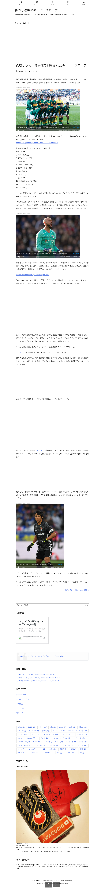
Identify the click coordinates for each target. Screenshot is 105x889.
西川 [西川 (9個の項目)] (71, 753)
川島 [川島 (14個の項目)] (73, 749)
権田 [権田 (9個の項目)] (59, 753)
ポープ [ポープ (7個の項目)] (21, 749)
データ (20, 708)
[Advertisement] (52, 42)
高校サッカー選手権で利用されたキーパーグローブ (51, 65)
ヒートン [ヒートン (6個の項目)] (83, 742)
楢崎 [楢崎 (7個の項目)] (47, 753)
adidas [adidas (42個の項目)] (21, 727)
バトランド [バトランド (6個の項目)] (71, 742)
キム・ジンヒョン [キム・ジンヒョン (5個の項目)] (51, 734)
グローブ (34, 71)
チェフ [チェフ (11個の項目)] (44, 738)
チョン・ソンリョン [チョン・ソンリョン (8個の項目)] (62, 738)
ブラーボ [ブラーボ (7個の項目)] (69, 745)
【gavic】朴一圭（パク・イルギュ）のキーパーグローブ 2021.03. (38, 678)
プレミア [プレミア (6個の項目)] (81, 745)
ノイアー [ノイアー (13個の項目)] (47, 742)
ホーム (19, 23)
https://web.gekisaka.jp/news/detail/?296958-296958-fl (37, 143)
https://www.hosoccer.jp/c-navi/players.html (32, 275)
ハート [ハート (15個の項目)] (59, 742)
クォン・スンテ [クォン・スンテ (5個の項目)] (67, 734)
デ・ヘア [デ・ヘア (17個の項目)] (80, 738)
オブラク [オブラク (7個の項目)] (46, 731)
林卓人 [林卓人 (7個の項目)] (21, 753)
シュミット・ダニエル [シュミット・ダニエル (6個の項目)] (26, 738)
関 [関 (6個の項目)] (82, 753)
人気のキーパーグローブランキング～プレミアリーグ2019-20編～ (41, 656)
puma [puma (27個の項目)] (62, 727)
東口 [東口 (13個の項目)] (83, 749)
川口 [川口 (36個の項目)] (63, 749)
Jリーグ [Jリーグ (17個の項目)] (43, 727)
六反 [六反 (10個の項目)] (52, 749)
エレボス (19, 352)
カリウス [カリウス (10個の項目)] (36, 734)
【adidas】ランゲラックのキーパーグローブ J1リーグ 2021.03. (37, 681)
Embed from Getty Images (23, 87)
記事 (19, 713)
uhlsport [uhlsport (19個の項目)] (83, 727)
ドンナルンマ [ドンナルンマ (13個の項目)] (24, 742)
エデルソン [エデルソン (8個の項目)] (34, 731)
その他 (19, 704)
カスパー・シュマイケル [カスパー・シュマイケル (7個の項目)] (77, 731)
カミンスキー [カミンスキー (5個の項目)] (23, 734)
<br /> (22, 381)
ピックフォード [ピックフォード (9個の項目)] (24, 745)
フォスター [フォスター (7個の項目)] (40, 745)
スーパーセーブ (23, 699)
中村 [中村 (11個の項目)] (42, 749)
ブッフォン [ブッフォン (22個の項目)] (54, 745)
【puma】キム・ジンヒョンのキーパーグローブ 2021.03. (35, 675)
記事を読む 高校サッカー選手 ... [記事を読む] (77, 590)
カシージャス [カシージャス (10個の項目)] (59, 731)
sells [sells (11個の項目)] (72, 727)
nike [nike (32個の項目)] (53, 727)
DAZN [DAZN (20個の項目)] (32, 727)
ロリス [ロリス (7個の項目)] (31, 749)
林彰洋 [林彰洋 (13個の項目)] (34, 753)
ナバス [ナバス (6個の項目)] (36, 742)
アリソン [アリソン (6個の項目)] (22, 731)
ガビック (40, 450)
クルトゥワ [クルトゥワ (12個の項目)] (82, 734)
